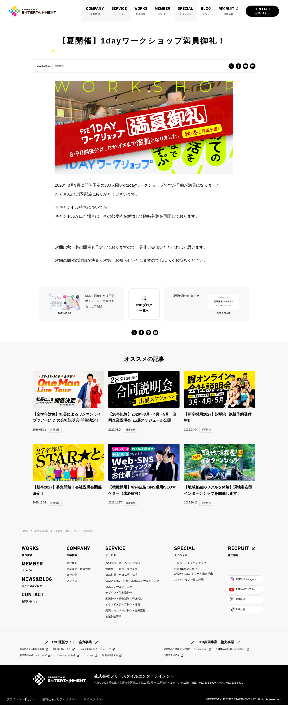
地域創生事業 (113, 616)
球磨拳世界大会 (112, 655)
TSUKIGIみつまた (64, 649)
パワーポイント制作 (67, 655)
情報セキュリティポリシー (59, 699)
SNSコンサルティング (118, 586)
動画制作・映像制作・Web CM (123, 598)
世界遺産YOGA (174, 655)
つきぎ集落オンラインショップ (97, 649)
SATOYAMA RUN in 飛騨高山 (233, 649)
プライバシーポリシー (21, 699)
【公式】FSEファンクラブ (190, 563)
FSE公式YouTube (242, 589)
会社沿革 (72, 574)
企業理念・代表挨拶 (79, 569)
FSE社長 (237, 599)
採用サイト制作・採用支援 (121, 569)
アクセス (72, 580)
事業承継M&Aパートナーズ (35, 655)
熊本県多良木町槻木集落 (34, 649)
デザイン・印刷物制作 (118, 592)
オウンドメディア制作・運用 (122, 604)
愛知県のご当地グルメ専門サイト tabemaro (188, 649)
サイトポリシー (94, 699)
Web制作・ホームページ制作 (122, 563)
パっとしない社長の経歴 (189, 579)
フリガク (91, 655)
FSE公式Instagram (243, 579)
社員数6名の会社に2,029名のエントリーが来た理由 (193, 571)
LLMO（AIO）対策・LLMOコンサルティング (132, 580)
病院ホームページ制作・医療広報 (125, 610)
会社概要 (72, 563)
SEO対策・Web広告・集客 (121, 574)
